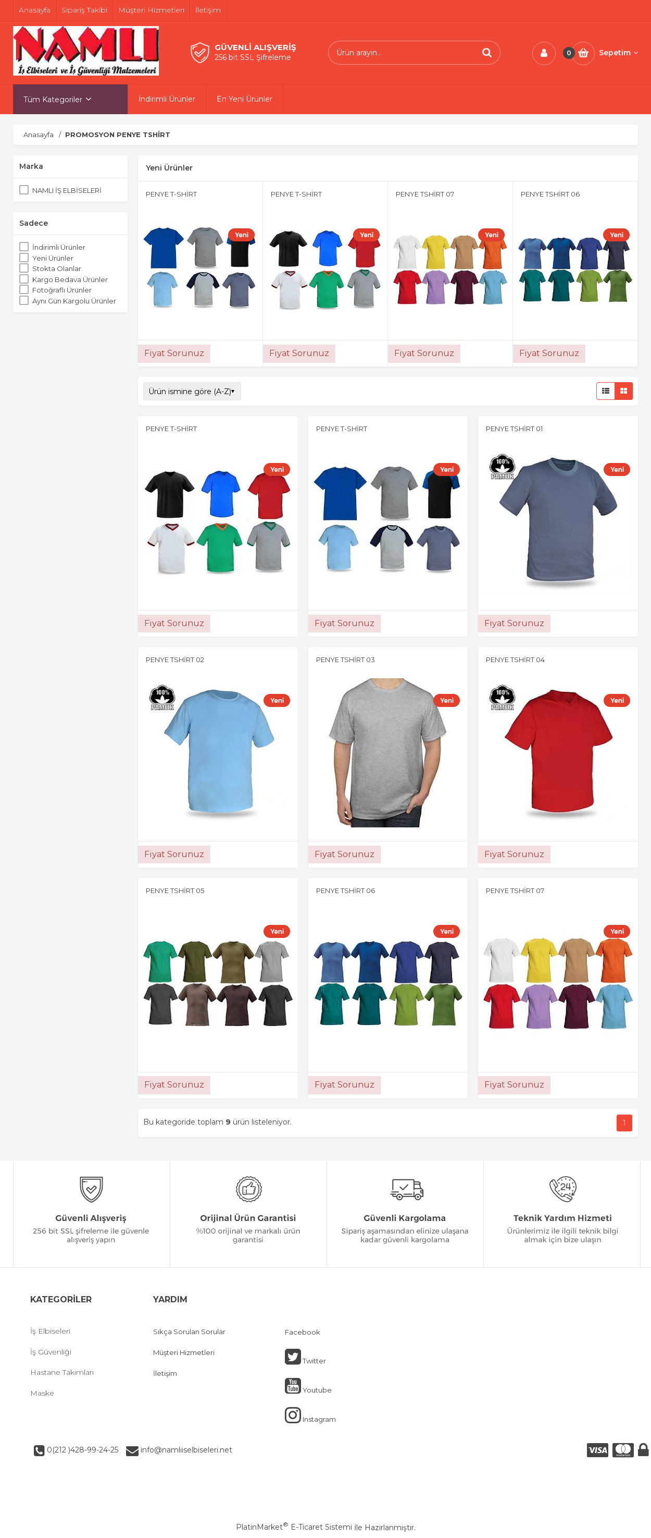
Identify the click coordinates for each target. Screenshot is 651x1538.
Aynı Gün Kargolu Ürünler (74, 301)
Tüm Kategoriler (52, 99)
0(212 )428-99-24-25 (81, 1450)
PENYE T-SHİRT (171, 194)
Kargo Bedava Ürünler (70, 279)
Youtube (308, 1385)
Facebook (302, 1332)
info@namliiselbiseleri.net (185, 1450)
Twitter (305, 1356)
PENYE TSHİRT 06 (550, 194)
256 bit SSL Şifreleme (253, 57)
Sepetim (618, 52)
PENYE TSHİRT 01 (514, 428)
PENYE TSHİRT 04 (515, 659)
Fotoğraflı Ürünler (62, 290)
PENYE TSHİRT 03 (345, 659)
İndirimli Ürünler (58, 247)
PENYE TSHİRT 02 (175, 659)
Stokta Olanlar (56, 268)
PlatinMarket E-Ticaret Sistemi (294, 1527)
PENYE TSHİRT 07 (425, 194)
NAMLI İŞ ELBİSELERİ (67, 190)
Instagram (310, 1415)
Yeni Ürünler (52, 258)
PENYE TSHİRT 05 (175, 890)
